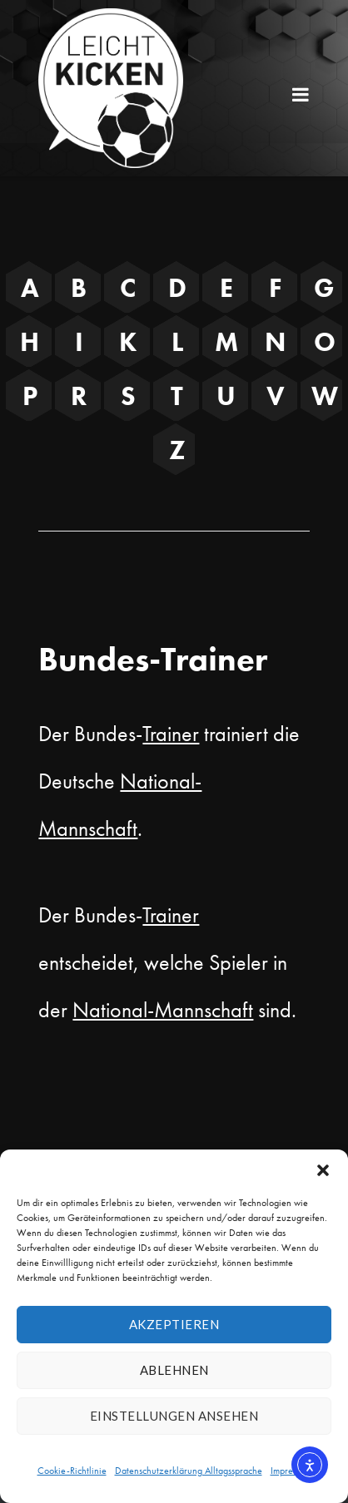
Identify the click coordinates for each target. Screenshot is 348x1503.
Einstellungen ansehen (174, 1415)
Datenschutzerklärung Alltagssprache (188, 1470)
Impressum (291, 1470)
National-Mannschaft (162, 1010)
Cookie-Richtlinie (72, 1470)
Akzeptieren (174, 1324)
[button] (323, 1170)
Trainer (170, 733)
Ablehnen (174, 1369)
